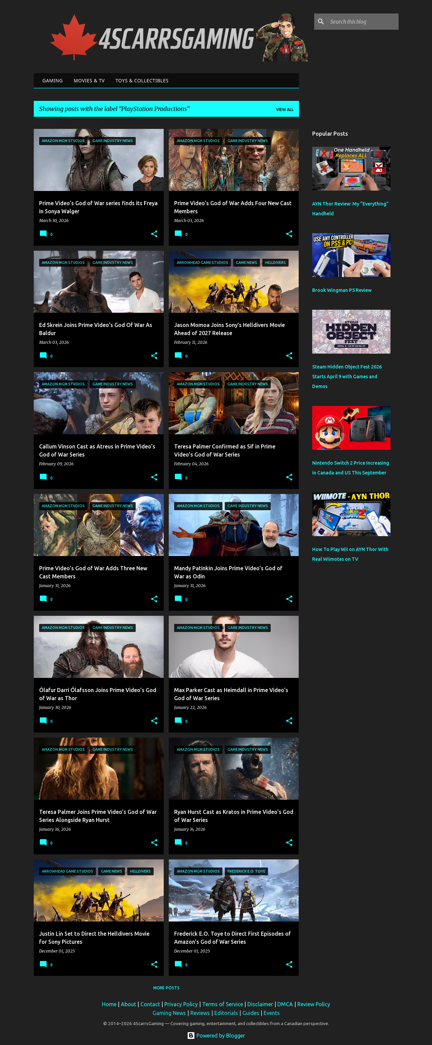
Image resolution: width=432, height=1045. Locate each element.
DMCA (285, 1004)
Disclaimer (260, 1004)
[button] (154, 234)
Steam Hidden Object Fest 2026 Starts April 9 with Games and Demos (347, 376)
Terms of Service (222, 1004)
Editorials (226, 1013)
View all (285, 109)
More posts (166, 988)
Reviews (200, 1013)
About (128, 1004)
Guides (250, 1013)
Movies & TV (89, 80)
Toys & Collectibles (141, 80)
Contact (150, 1004)
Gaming (53, 80)
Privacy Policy (181, 1004)
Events (272, 1013)
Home (109, 1004)
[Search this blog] (363, 21)
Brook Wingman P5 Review (342, 290)
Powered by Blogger (216, 1036)
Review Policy (313, 1004)
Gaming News (169, 1013)
